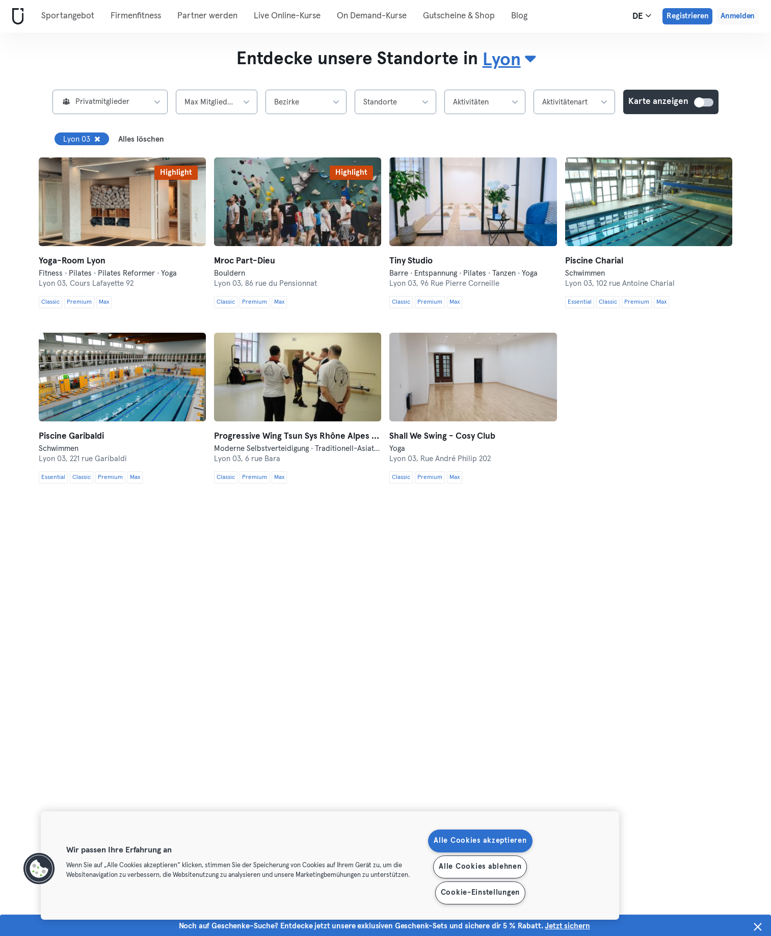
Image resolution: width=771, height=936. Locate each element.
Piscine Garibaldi (71, 436)
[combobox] (509, 60)
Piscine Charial (594, 261)
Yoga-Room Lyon (72, 261)
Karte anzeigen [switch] (704, 102)
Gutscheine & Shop (459, 16)
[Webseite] (16, 16)
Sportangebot (67, 16)
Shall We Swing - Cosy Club (442, 436)
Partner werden (207, 16)
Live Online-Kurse (287, 16)
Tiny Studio (411, 261)
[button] (39, 868)
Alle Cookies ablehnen (480, 866)
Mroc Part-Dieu (244, 261)
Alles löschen (141, 139)
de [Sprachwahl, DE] (641, 16)
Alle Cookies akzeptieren (480, 840)
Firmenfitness (136, 16)
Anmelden (738, 16)
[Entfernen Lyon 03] (97, 139)
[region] (330, 865)
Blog (519, 16)
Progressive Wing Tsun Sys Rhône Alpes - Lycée (297, 436)
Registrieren (687, 16)
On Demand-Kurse (372, 16)
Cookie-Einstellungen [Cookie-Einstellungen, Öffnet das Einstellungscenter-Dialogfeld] (480, 892)
